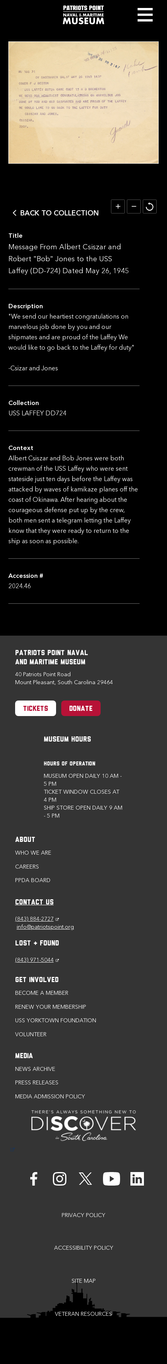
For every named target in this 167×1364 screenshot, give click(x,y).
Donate (81, 709)
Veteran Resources (83, 1314)
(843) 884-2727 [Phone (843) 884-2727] (37, 919)
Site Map (84, 1281)
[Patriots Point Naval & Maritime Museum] (83, 15)
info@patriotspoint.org (45, 927)
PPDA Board (32, 880)
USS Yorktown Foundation (55, 1020)
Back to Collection (59, 213)
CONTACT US (34, 902)
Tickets (35, 709)
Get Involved (36, 980)
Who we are (33, 852)
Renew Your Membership (50, 1007)
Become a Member (41, 993)
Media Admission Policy (50, 1096)
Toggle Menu (144, 15)
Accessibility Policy (83, 1248)
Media (24, 1056)
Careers (27, 866)
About (25, 840)
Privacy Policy (83, 1215)
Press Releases (36, 1082)
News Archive (35, 1069)
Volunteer (31, 1034)
